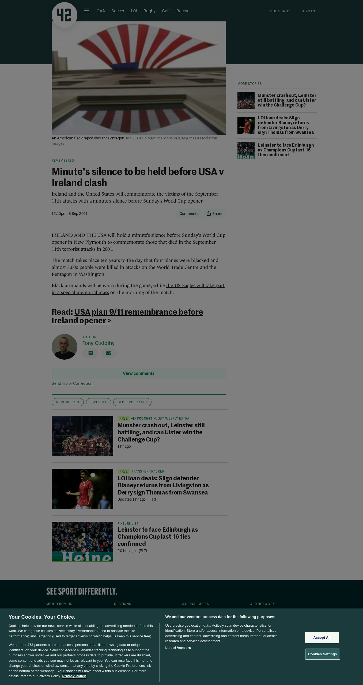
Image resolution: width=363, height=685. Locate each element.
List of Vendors (178, 648)
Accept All (321, 637)
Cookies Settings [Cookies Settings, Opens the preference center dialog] (322, 654)
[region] (181, 646)
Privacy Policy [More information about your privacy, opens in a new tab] (74, 676)
